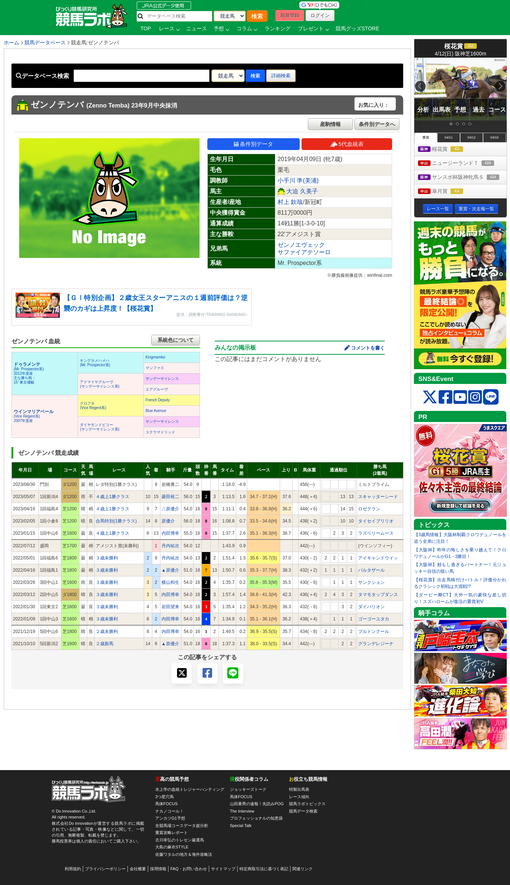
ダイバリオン (371, 606)
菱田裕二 (170, 496)
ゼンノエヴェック (301, 245)
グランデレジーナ (376, 643)
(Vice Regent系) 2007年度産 (34, 416)
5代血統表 (347, 144)
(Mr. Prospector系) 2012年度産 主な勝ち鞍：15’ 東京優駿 (29, 373)
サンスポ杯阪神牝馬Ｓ (462, 177)
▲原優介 (170, 570)
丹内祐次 (170, 545)
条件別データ (253, 144)
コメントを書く (368, 348)
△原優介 (170, 508)
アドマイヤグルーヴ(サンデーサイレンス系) (99, 384)
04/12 (471, 137)
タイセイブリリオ (376, 521)
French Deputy (158, 400)
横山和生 (170, 582)
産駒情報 (330, 124)
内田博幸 (170, 533)
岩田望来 (170, 606)
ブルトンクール (373, 631)
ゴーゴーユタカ (373, 619)
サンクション (371, 582)
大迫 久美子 (301, 191)
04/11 (449, 137)
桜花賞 (447, 149)
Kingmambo (155, 357)
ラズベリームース (376, 533)
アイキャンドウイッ (378, 558)
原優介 (168, 521)
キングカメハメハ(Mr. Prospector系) (95, 362)
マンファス (155, 368)
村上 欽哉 (290, 202)
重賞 (425, 137)
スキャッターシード (378, 496)
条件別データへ (377, 124)
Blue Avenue (156, 411)
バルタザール (371, 570)
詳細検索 (280, 75)
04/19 (494, 137)
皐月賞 (447, 191)
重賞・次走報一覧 (476, 208)
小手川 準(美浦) (298, 180)
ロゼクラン (369, 508)
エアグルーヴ (157, 389)
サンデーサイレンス (162, 379)
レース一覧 (438, 208)
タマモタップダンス (378, 594)
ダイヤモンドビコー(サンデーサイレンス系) (99, 427)
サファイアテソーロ (304, 252)
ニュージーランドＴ (462, 163)
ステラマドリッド (160, 432)
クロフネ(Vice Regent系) (93, 405)
